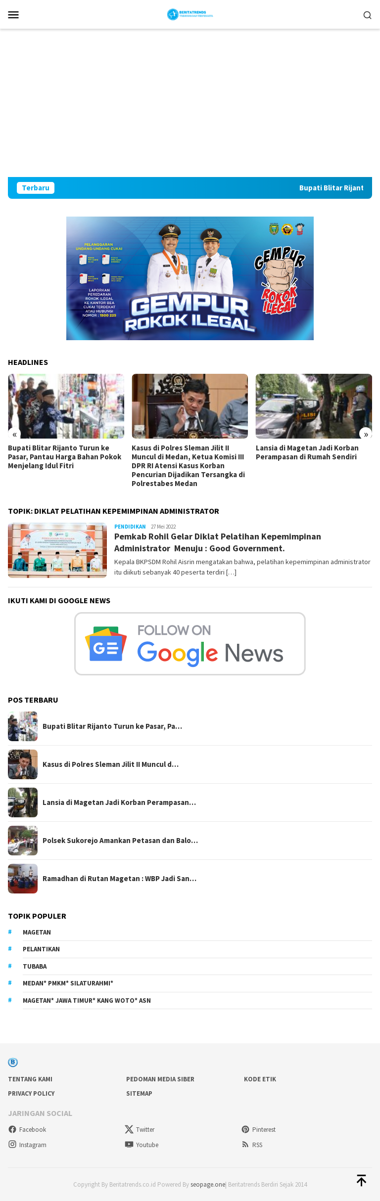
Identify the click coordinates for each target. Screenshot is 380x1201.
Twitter (139, 1129)
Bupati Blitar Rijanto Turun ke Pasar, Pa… (112, 726)
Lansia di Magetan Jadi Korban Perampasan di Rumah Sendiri (307, 452)
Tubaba (35, 966)
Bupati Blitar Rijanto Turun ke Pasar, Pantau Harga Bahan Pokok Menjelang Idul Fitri (64, 457)
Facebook (27, 1129)
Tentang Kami (30, 1079)
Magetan (37, 932)
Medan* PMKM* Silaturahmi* (68, 983)
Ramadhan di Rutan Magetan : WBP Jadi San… (119, 878)
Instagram (27, 1145)
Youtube (141, 1145)
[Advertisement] (190, 103)
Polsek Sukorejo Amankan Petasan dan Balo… (120, 840)
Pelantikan (41, 949)
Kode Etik (260, 1079)
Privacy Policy (31, 1093)
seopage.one (207, 1184)
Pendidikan (130, 526)
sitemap (139, 1093)
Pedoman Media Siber (160, 1079)
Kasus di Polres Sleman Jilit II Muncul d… (111, 764)
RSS (251, 1145)
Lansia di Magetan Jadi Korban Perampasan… (119, 802)
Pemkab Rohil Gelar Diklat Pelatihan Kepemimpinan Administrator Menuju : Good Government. (217, 542)
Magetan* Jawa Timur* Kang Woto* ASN (87, 1000)
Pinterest (258, 1129)
